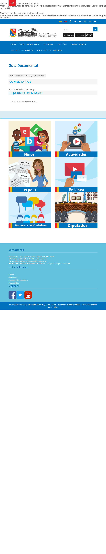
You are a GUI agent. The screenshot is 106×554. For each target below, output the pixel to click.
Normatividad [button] (78, 44)
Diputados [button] (48, 44)
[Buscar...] (80, 29)
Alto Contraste (69, 35)
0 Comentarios (40, 76)
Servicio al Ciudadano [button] (21, 50)
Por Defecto (80, 35)
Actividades (13, 277)
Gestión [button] (62, 44)
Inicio (13, 44)
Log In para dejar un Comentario (23, 101)
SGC (12, 3)
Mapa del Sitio (14, 283)
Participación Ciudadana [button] (49, 50)
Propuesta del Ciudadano (18, 280)
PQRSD (11, 274)
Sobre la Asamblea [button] (29, 44)
